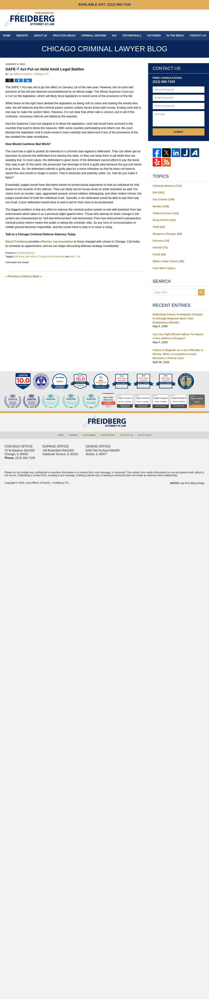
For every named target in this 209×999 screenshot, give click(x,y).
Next (37, 276)
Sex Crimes (164, 199)
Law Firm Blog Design (187, 483)
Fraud (159, 254)
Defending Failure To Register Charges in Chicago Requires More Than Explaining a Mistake (178, 318)
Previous (12, 276)
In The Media (175, 35)
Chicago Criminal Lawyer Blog (29, 19)
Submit (178, 131)
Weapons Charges (167, 233)
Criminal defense (25, 252)
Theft (159, 226)
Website (22, 35)
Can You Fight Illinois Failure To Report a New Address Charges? (178, 336)
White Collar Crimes (168, 261)
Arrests (160, 247)
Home (7, 35)
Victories (154, 35)
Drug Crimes (164, 219)
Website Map (108, 435)
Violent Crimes (166, 213)
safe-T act (75, 256)
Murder (161, 206)
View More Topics (164, 268)
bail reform (31, 256)
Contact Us (126, 435)
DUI (114, 35)
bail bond (19, 256)
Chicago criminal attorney (51, 256)
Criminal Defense (93, 35)
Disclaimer (89, 435)
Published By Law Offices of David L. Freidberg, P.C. (180, 20)
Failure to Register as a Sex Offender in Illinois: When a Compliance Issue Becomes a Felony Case (178, 354)
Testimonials (131, 35)
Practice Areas (64, 35)
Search (201, 292)
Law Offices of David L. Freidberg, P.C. (48, 482)
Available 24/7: (104, 4)
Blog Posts (144, 435)
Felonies (161, 240)
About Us (40, 35)
